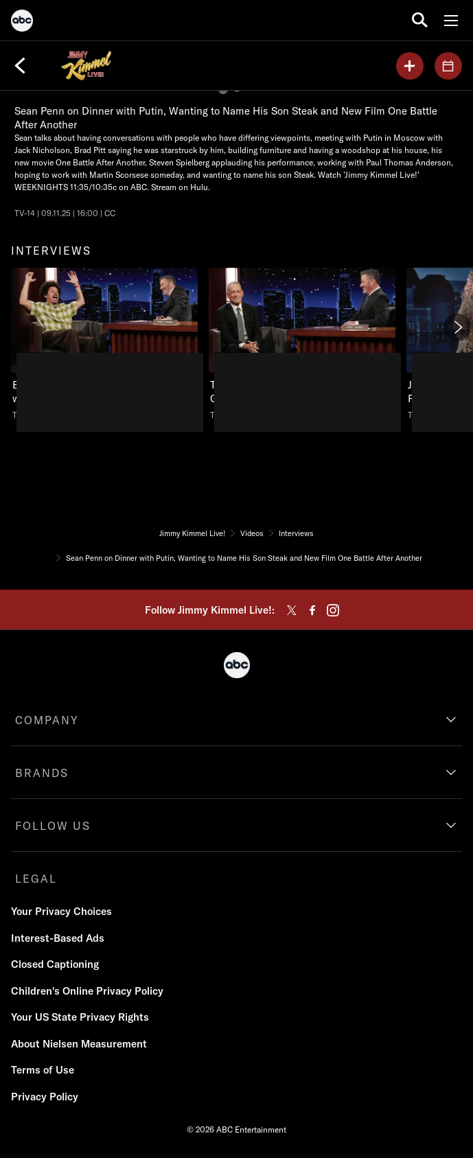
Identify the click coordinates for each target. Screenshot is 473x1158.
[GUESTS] (448, 66)
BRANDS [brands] (42, 773)
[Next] (457, 327)
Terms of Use (42, 1069)
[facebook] (312, 610)
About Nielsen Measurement (79, 1043)
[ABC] (22, 23)
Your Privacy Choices (61, 911)
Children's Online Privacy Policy (87, 990)
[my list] (410, 66)
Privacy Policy (44, 1096)
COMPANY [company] (47, 720)
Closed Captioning (55, 964)
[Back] (20, 66)
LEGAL (36, 878)
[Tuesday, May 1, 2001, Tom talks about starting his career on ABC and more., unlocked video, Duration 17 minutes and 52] (302, 344)
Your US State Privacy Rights (80, 1016)
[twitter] (292, 610)
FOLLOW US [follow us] (53, 826)
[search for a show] (420, 20)
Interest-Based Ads (57, 938)
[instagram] (333, 610)
